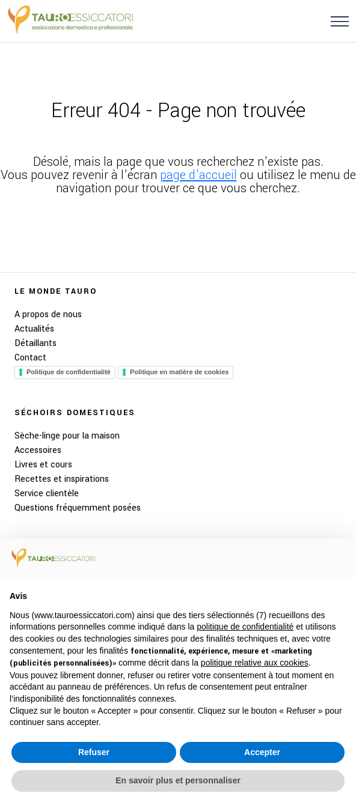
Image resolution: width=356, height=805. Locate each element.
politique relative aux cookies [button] (254, 662)
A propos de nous (48, 314)
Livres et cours (43, 464)
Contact (30, 357)
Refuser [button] (93, 752)
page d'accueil (198, 175)
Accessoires (37, 450)
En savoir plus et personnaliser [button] (178, 780)
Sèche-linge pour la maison (67, 436)
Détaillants (35, 343)
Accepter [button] (262, 752)
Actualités (34, 329)
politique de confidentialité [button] (245, 626)
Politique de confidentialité (68, 371)
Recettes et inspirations (61, 479)
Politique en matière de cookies (179, 371)
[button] (340, 20)
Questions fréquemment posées (77, 508)
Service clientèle (46, 493)
